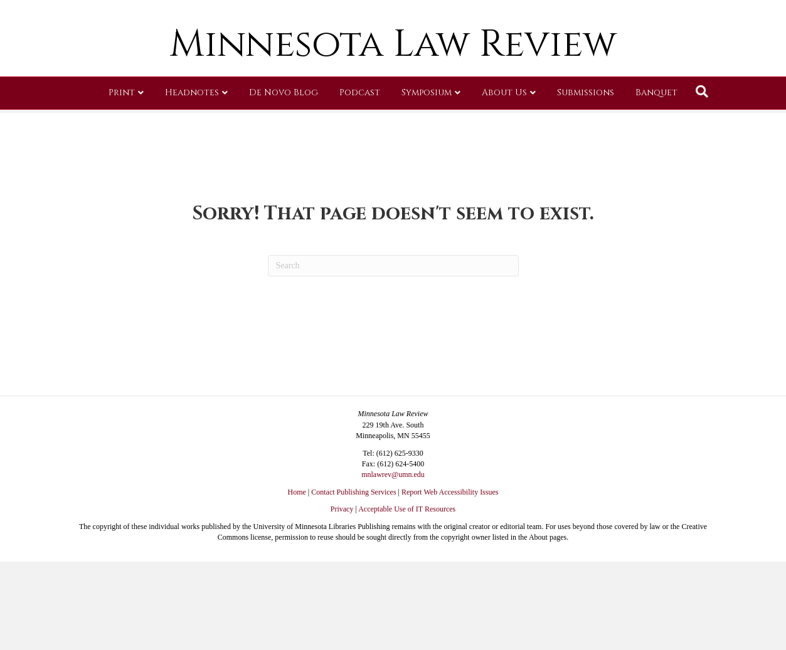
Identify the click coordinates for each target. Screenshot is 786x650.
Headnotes (192, 185)
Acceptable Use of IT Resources (406, 509)
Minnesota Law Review (393, 136)
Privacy (342, 509)
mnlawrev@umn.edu (393, 474)
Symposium (426, 185)
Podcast (359, 185)
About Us (504, 185)
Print (122, 185)
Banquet (656, 185)
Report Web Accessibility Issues (449, 492)
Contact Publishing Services (353, 492)
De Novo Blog (283, 185)
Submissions (585, 185)
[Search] (702, 183)
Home (297, 492)
